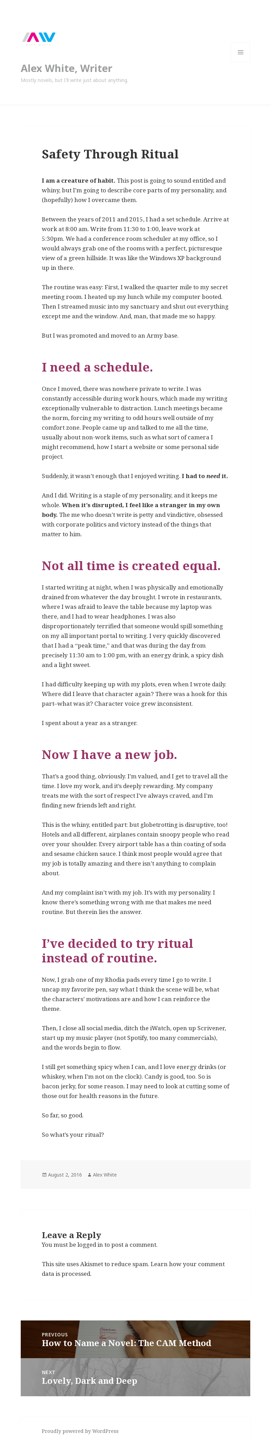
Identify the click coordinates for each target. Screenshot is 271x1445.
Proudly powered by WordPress (80, 1431)
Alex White (105, 1174)
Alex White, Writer (66, 68)
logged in (90, 1245)
